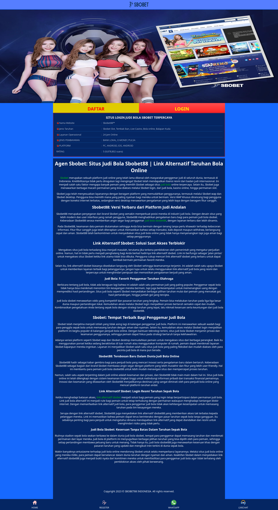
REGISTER (104, 504)
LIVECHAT (243, 504)
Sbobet (64, 177)
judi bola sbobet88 (155, 220)
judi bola (166, 184)
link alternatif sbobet (109, 397)
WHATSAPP (173, 504)
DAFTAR (96, 109)
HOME (35, 504)
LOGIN (182, 109)
